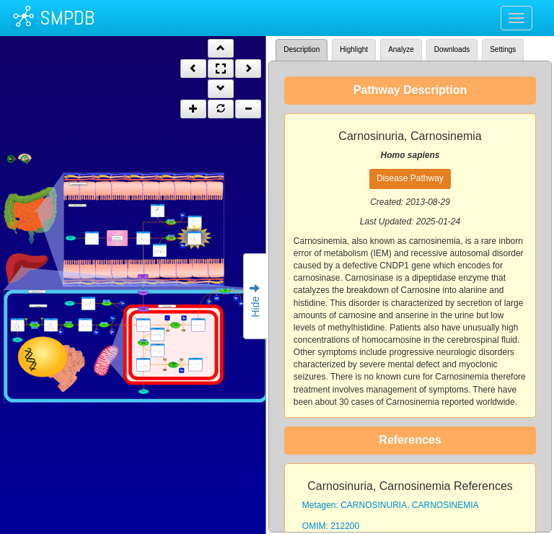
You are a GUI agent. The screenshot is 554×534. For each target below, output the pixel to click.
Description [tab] (301, 49)
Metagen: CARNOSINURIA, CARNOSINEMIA (390, 505)
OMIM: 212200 (330, 526)
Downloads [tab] (452, 49)
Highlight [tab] (354, 49)
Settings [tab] (503, 49)
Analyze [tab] (401, 49)
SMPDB (67, 17)
